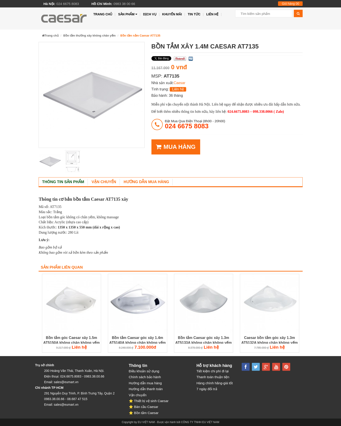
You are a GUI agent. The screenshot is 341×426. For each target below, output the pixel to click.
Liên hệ (212, 14)
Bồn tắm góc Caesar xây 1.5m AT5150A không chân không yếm (71, 340)
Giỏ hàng (290, 3)
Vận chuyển (104, 182)
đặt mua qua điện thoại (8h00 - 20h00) (195, 124)
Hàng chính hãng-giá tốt (215, 383)
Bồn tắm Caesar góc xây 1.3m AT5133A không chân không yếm (203, 340)
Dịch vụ (149, 14)
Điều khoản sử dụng (144, 371)
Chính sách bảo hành (145, 377)
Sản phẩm (127, 14)
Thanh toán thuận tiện (213, 377)
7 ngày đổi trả (207, 389)
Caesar (179, 83)
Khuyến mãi (172, 14)
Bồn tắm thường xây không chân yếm (89, 35)
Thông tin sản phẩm (63, 182)
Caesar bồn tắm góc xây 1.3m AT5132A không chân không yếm (269, 340)
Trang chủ (102, 14)
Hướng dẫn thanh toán (146, 389)
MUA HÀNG (176, 147)
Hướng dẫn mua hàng (146, 182)
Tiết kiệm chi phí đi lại (213, 371)
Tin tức (194, 14)
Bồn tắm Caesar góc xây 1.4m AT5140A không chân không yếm (137, 340)
